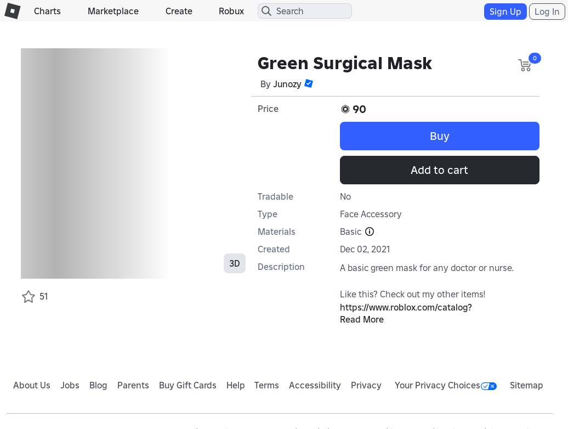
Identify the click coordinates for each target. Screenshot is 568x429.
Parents (133, 385)
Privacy (366, 385)
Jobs (69, 385)
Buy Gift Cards (188, 385)
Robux (231, 10)
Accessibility (315, 385)
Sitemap (526, 385)
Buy (440, 136)
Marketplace (113, 10)
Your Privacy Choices (446, 385)
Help (235, 385)
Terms (266, 385)
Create (179, 10)
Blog (98, 385)
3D (234, 263)
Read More (362, 319)
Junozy (287, 83)
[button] (308, 83)
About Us (31, 385)
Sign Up (505, 11)
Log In (547, 11)
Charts (47, 10)
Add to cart (439, 170)
